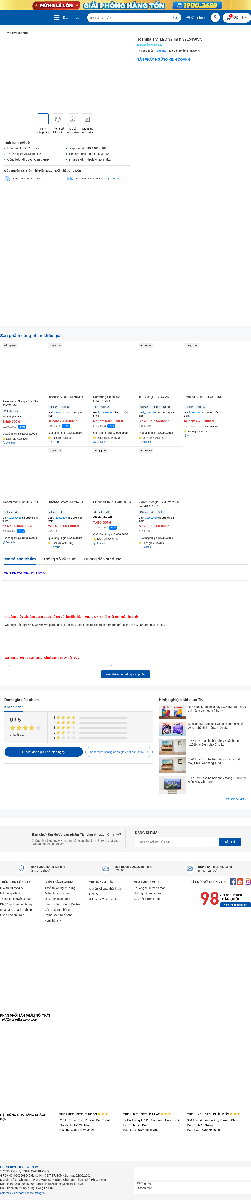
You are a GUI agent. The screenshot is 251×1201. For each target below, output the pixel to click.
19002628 (61, 412)
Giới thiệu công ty (11, 888)
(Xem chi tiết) (116, 178)
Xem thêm (53, 920)
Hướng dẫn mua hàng (148, 893)
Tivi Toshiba (20, 33)
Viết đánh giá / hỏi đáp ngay (43, 752)
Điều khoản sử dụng (58, 893)
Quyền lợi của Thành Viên (106, 888)
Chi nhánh (195, 17)
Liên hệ (94, 894)
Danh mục (71, 17)
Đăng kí (230, 841)
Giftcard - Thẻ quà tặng (104, 899)
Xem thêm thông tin (235, 904)
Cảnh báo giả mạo (12, 915)
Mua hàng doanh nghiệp (16, 909)
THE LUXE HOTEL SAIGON (83, 1114)
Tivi (7, 33)
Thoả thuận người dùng (60, 888)
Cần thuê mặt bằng (57, 909)
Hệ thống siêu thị (11, 893)
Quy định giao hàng (57, 898)
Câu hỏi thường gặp (147, 898)
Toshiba (160, 50)
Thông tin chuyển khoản (16, 898)
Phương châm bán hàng (16, 904)
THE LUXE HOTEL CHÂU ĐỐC (213, 1114)
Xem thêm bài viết (235, 799)
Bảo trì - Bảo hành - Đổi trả (62, 904)
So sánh (9, 542)
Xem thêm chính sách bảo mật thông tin (22, 1193)
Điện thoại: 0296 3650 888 (204, 1130)
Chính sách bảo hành (59, 915)
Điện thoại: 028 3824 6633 (76, 1130)
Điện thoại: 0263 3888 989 (140, 1130)
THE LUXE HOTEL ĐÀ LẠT (147, 1114)
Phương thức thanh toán (150, 888)
